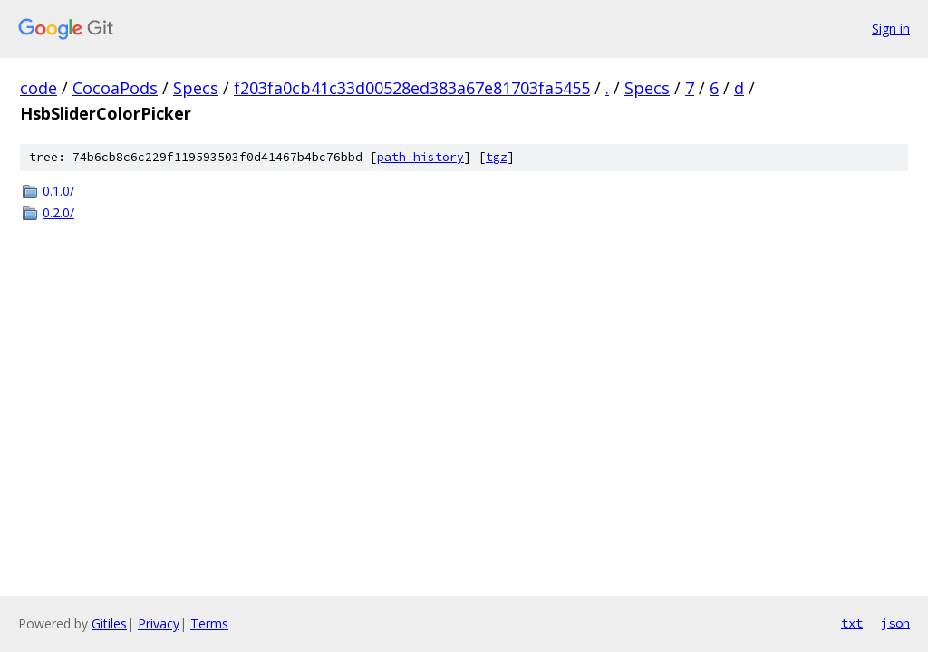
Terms (209, 623)
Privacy (158, 623)
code (38, 88)
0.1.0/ (58, 190)
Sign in (891, 28)
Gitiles (109, 623)
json (895, 623)
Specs (195, 88)
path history (420, 157)
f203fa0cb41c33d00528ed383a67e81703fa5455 (412, 88)
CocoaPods (115, 88)
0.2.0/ (58, 212)
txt (852, 623)
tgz (497, 157)
